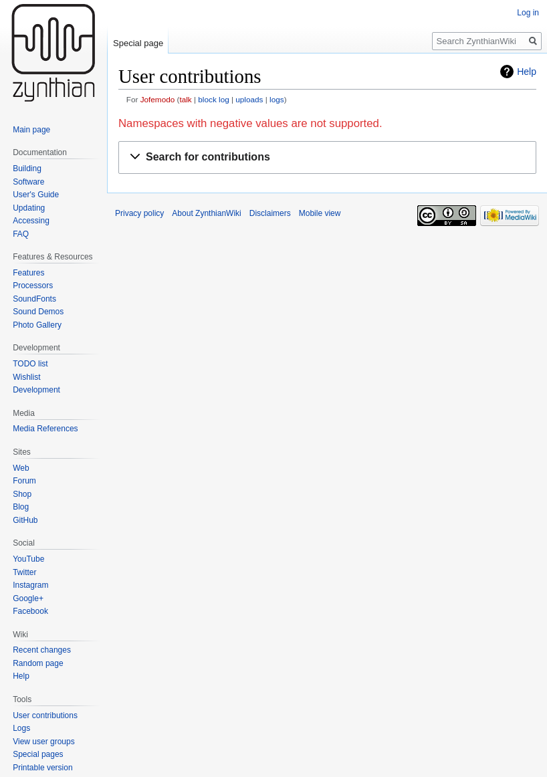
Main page (31, 129)
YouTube (28, 559)
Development (36, 390)
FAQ (21, 234)
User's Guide (36, 194)
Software (28, 182)
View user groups (44, 741)
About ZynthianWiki (206, 213)
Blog (21, 507)
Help (526, 71)
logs (276, 99)
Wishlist (26, 377)
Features (28, 273)
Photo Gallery (37, 325)
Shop (22, 494)
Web (21, 468)
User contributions (45, 715)
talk (185, 99)
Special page (138, 43)
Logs (21, 728)
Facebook (30, 611)
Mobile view (320, 213)
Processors (33, 285)
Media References (45, 428)
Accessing (31, 220)
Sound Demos (38, 311)
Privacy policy (139, 213)
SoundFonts (34, 299)
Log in (528, 12)
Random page (38, 663)
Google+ (28, 598)
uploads (249, 99)
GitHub (25, 520)
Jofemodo (157, 99)
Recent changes (42, 650)
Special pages (38, 754)
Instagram (30, 585)
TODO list (30, 363)
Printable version (42, 767)
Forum (24, 480)
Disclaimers (270, 213)
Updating (29, 208)
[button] (327, 157)
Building (27, 168)
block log (213, 99)
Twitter (24, 572)
